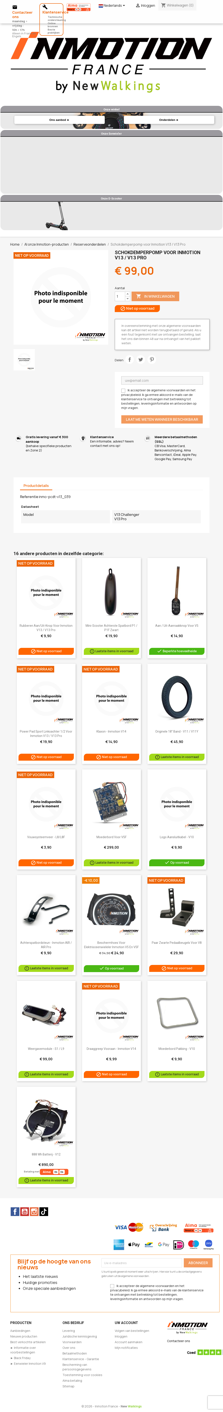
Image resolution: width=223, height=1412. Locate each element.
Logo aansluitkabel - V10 (177, 837)
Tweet (140, 359)
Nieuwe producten (23, 1336)
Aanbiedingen (20, 1331)
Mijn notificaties (126, 1348)
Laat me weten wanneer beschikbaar (162, 419)
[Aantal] (120, 296)
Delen (129, 359)
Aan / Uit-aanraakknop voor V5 (176, 625)
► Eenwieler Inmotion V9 (28, 1363)
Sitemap (68, 1386)
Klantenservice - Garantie (81, 1359)
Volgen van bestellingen (132, 1331)
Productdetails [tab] (36, 485)
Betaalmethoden (75, 1353)
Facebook (15, 1211)
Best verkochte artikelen (28, 1342)
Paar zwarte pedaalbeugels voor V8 (177, 942)
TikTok (43, 1211)
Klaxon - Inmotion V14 (111, 731)
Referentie (29, 497)
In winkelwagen (155, 296)
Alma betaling (72, 1380)
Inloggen (121, 1336)
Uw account (126, 1323)
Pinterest (151, 359)
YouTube (24, 1211)
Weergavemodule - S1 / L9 (46, 1049)
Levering (69, 1331)
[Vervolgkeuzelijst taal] (113, 5)
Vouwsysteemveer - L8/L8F (46, 837)
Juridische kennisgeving (80, 1336)
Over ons (69, 1348)
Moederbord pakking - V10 (177, 1049)
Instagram (34, 1211)
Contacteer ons (178, 1341)
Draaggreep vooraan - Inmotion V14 (111, 1049)
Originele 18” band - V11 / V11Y (176, 731)
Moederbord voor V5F (111, 837)
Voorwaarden (72, 1342)
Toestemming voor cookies (82, 1375)
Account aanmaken (128, 1342)
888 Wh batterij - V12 (46, 1154)
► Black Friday (20, 1358)
